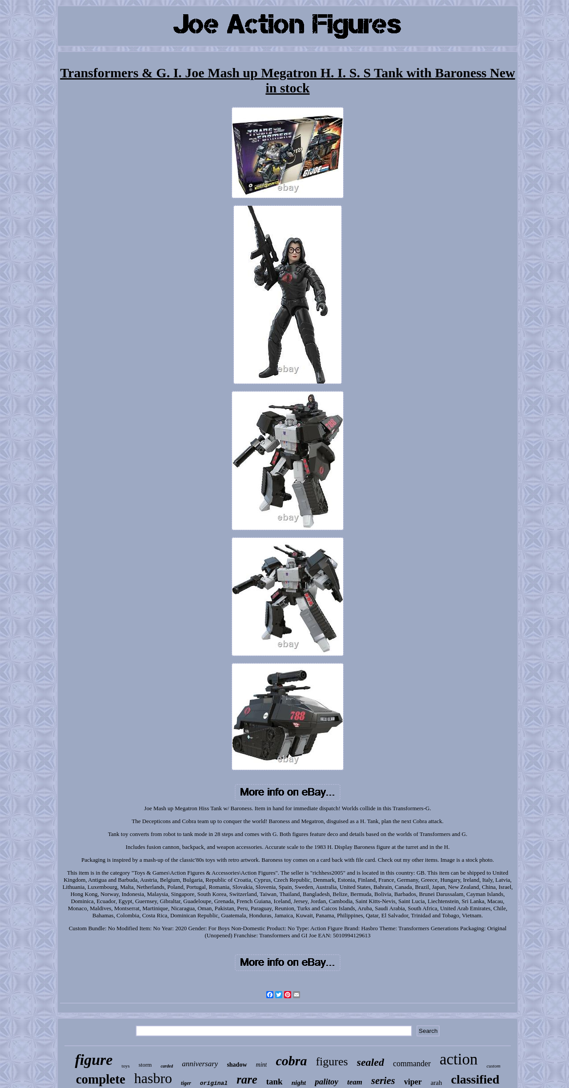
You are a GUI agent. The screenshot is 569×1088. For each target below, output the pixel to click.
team (354, 1082)
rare (246, 1079)
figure (93, 1060)
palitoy (326, 1081)
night (299, 1082)
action (459, 1059)
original (214, 1083)
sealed (370, 1062)
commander (412, 1063)
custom (493, 1065)
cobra (291, 1060)
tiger (186, 1083)
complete (100, 1079)
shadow (237, 1064)
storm (145, 1064)
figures (332, 1061)
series (383, 1080)
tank (274, 1081)
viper (413, 1081)
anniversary (200, 1064)
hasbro (153, 1078)
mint (261, 1064)
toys (125, 1065)
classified (475, 1079)
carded (166, 1066)
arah (436, 1082)
